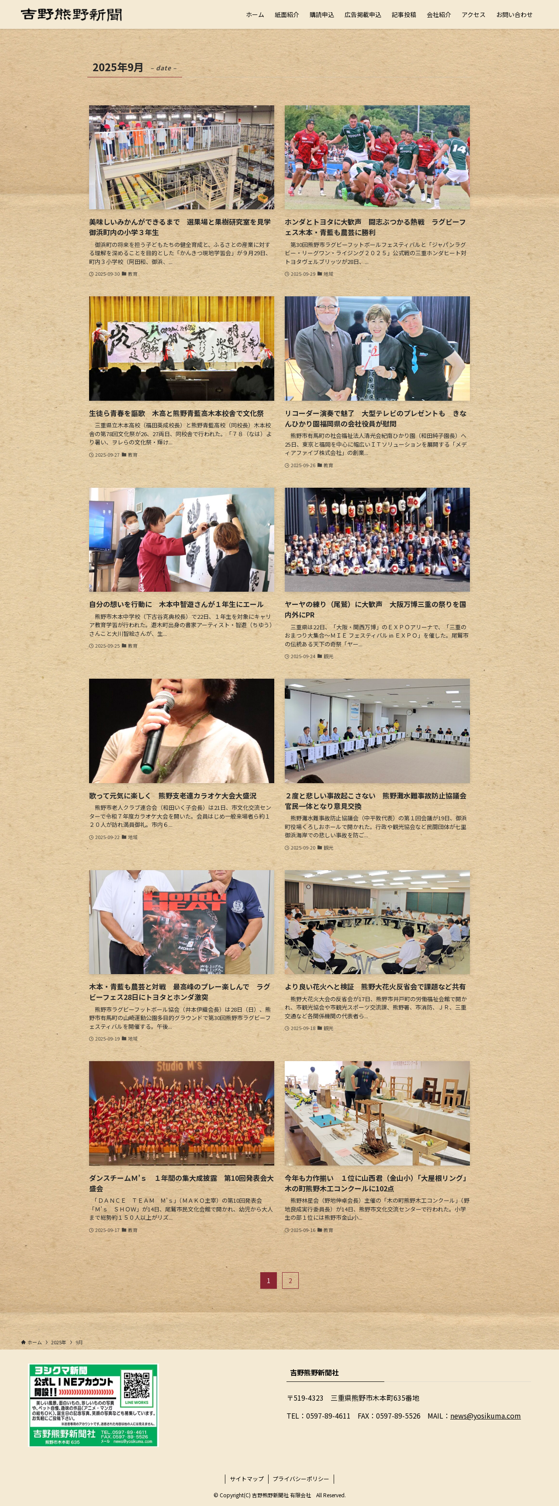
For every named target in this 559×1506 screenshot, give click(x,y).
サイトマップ (247, 1479)
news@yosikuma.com (485, 1415)
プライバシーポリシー (301, 1479)
